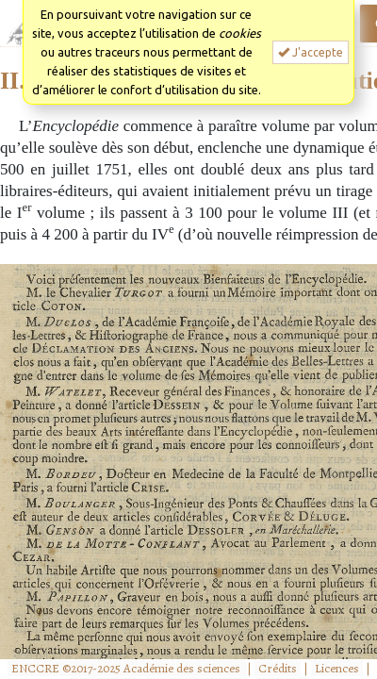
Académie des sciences (183, 668)
